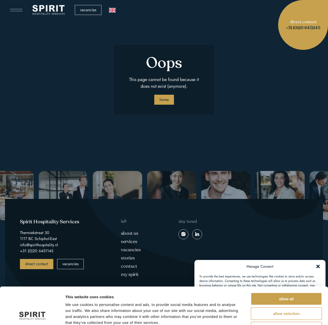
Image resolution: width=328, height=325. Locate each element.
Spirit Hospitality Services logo (48, 10)
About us (129, 233)
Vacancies (88, 10)
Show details (261, 315)
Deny (286, 293)
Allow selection (286, 279)
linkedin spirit (197, 234)
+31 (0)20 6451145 (36, 251)
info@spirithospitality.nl (39, 245)
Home (164, 99)
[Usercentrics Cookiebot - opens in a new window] (32, 315)
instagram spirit (183, 234)
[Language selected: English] (112, 10)
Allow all (286, 264)
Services (129, 241)
